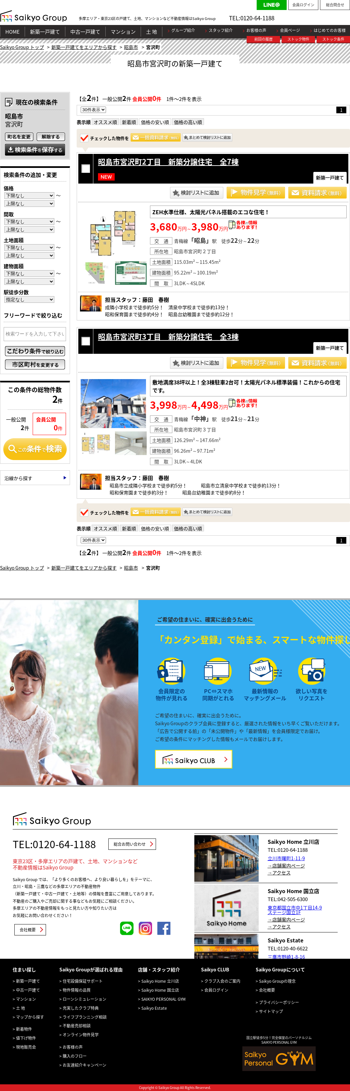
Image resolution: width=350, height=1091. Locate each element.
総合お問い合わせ (130, 844)
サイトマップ (271, 1011)
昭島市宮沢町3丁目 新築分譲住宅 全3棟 (168, 336)
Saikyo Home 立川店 (160, 981)
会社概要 (28, 930)
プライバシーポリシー (279, 1002)
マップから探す (30, 1017)
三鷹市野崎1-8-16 (286, 956)
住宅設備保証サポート (83, 981)
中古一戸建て (85, 31)
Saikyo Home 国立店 (160, 990)
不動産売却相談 (77, 1026)
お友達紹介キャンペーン (84, 1065)
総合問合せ (335, 5)
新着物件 (24, 1029)
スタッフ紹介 (221, 30)
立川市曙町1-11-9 (286, 858)
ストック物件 (298, 39)
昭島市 (131, 47)
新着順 (129, 122)
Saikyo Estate (154, 1008)
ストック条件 (333, 39)
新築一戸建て (45, 31)
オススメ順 (105, 122)
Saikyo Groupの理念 (277, 981)
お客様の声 (256, 30)
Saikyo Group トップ (22, 47)
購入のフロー (75, 1056)
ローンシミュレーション (84, 999)
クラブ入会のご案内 (222, 981)
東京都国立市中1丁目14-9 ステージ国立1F (295, 909)
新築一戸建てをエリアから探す (84, 47)
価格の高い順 (188, 122)
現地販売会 (26, 1047)
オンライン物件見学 (81, 1035)
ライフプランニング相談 (85, 1017)
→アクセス (279, 872)
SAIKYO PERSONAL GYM (163, 999)
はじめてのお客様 (330, 30)
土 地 (151, 31)
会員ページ (290, 30)
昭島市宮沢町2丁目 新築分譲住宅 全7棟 (168, 161)
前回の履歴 (263, 39)
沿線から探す (18, 478)
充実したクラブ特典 (81, 1008)
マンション (123, 31)
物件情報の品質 (77, 990)
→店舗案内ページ (286, 865)
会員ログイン (303, 5)
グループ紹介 (183, 30)
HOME (12, 31)
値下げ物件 (26, 1038)
